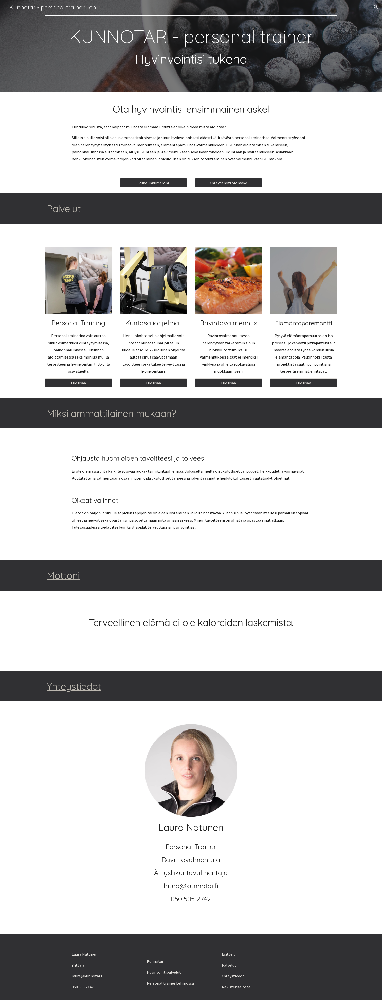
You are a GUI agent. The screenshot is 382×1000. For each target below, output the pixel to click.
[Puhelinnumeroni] (153, 183)
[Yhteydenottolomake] (228, 183)
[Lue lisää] (78, 383)
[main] (191, 46)
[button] (376, 7)
